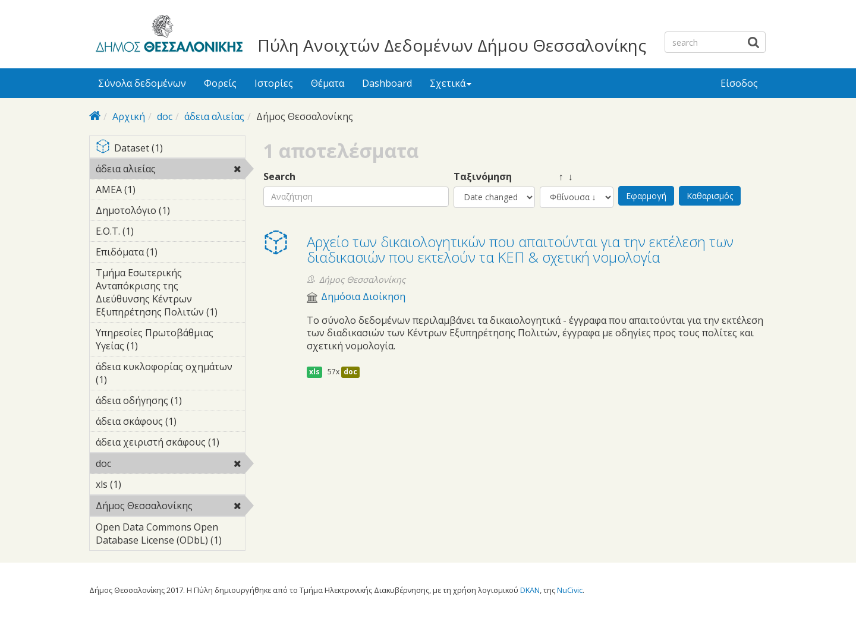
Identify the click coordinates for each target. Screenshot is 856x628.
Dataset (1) (170, 149)
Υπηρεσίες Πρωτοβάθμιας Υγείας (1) (170, 341)
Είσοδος (739, 83)
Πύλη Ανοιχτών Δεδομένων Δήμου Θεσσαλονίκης (451, 45)
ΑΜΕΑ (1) (154, 189)
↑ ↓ (556, 177)
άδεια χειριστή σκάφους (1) (170, 444)
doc (164, 116)
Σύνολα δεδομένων (142, 83)
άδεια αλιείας (214, 116)
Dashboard (387, 83)
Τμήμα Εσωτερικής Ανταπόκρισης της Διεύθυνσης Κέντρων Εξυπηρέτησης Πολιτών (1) (170, 294)
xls (314, 372)
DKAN (530, 590)
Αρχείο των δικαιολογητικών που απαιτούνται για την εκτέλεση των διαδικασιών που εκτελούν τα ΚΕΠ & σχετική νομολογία (520, 249)
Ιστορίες (273, 83)
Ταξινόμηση (483, 177)
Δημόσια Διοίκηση (363, 297)
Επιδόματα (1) (170, 253)
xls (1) (140, 484)
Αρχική (128, 116)
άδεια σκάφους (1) (170, 423)
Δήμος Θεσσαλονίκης (170, 507)
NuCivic (570, 590)
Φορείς (220, 83)
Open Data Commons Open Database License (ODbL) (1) (170, 535)
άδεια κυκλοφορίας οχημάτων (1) (170, 375)
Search (279, 177)
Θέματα (327, 83)
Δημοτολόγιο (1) (170, 212)
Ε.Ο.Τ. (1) (152, 231)
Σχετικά (450, 83)
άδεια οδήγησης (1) (170, 402)
